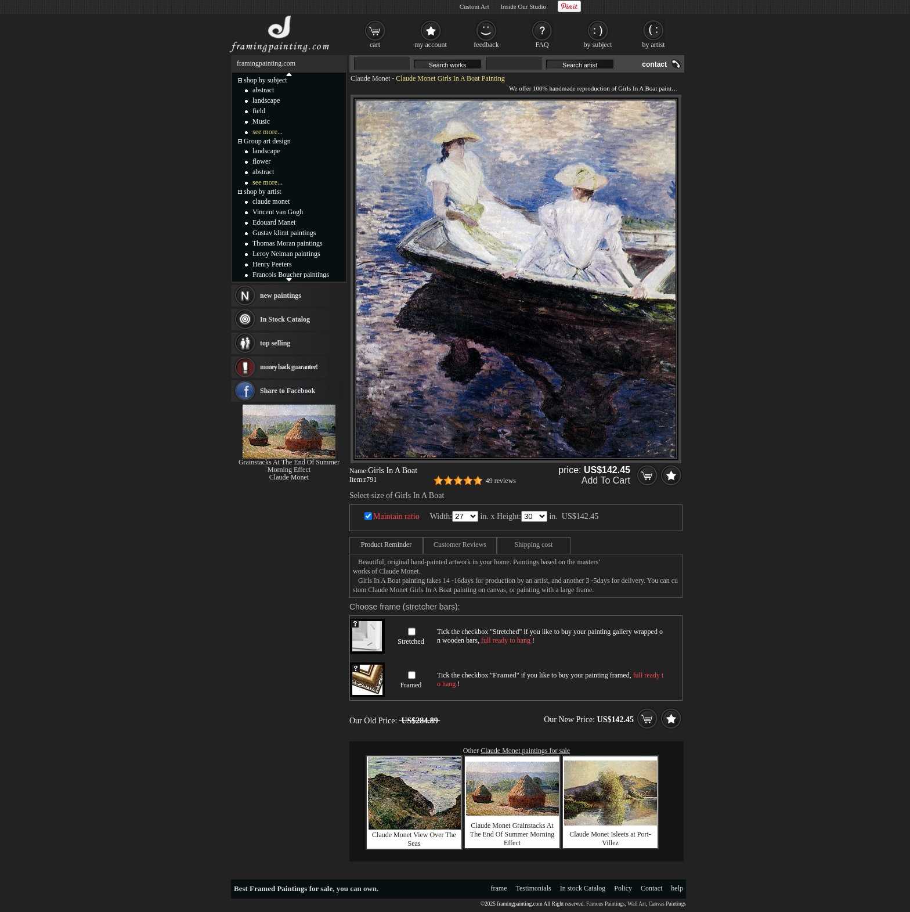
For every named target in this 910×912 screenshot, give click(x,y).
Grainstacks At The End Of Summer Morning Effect (289, 466)
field (258, 111)
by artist (653, 45)
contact (654, 64)
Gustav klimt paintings (284, 233)
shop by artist (262, 192)
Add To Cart (606, 480)
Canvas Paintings (667, 904)
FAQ (541, 45)
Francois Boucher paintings (290, 275)
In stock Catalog (583, 888)
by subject (598, 45)
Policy (623, 888)
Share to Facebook (287, 391)
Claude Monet (370, 78)
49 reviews (501, 481)
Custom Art (474, 6)
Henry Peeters (272, 264)
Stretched (411, 641)
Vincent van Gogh (277, 212)
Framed (411, 685)
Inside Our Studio (523, 6)
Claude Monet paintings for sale (525, 751)
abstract (263, 90)
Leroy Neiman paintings (286, 254)
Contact (651, 888)
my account (430, 45)
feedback (486, 45)
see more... (267, 132)
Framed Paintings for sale (291, 888)
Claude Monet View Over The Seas (414, 839)
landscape (266, 100)
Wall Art (636, 904)
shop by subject (265, 80)
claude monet (271, 201)
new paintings (280, 295)
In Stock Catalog (285, 319)
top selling (275, 343)
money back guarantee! (288, 367)
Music (261, 121)
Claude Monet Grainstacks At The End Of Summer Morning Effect (512, 834)
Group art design (267, 141)
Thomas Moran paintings (287, 243)
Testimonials (533, 888)
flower (261, 161)
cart (375, 45)
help (677, 888)
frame (499, 888)
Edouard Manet (273, 222)
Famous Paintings (605, 904)
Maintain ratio (396, 516)
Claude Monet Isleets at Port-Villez (610, 838)
